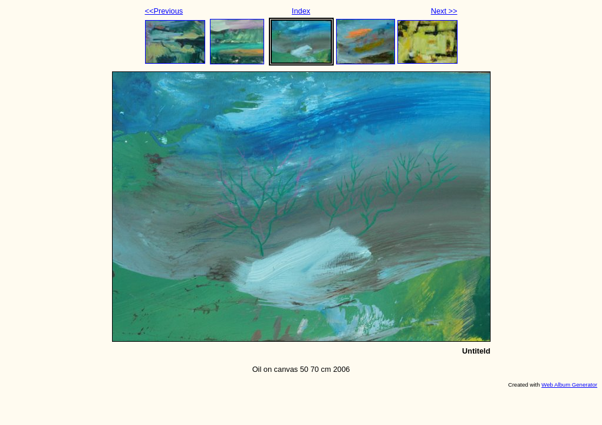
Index (301, 10)
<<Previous (164, 10)
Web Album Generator (569, 384)
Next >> (444, 10)
